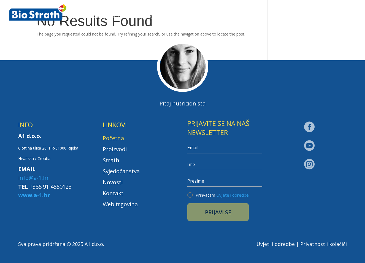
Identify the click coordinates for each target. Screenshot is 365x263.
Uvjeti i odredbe (275, 244)
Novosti (245, 17)
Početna (66, 17)
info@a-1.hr (33, 177)
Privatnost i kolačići (323, 244)
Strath (149, 17)
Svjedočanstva (199, 17)
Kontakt (283, 17)
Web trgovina (333, 17)
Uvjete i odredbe (232, 195)
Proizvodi (106, 17)
